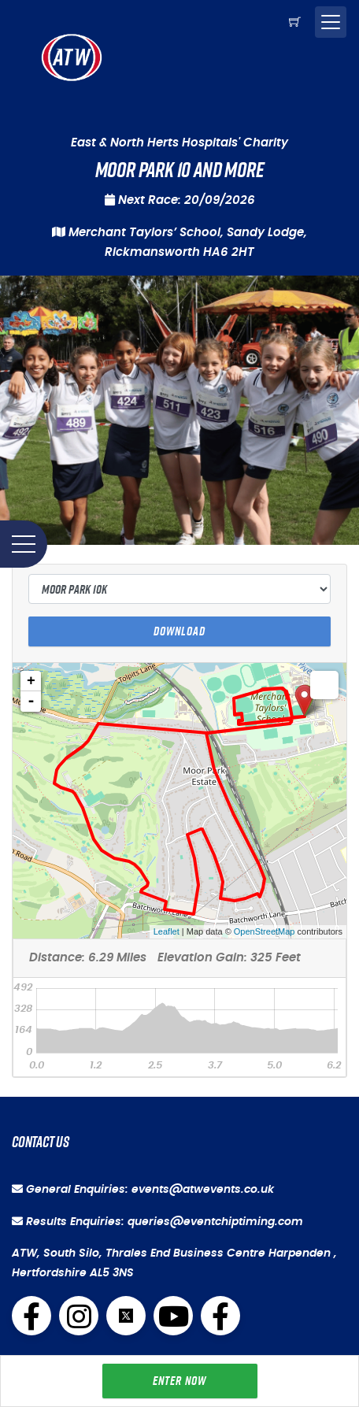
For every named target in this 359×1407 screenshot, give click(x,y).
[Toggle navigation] (330, 22)
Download (179, 631)
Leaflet (167, 931)
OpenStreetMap (264, 931)
